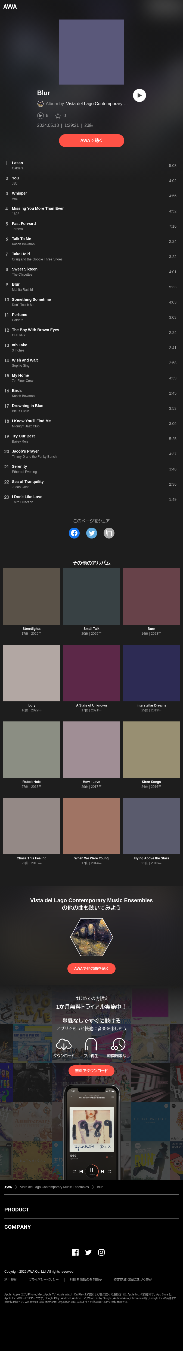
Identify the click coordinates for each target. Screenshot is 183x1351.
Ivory (32, 705)
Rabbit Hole (32, 782)
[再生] (139, 95)
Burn (151, 629)
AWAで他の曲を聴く (91, 968)
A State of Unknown (91, 705)
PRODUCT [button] (16, 1209)
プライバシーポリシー (44, 1280)
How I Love (91, 782)
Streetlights (32, 629)
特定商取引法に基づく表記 (133, 1280)
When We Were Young (92, 858)
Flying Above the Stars (151, 858)
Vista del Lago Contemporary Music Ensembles (112, 103)
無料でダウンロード (91, 1071)
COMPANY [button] (17, 1227)
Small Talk (91, 629)
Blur (100, 1187)
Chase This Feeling (31, 858)
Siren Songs (151, 782)
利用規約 (10, 1280)
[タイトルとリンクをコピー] (109, 533)
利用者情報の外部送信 (86, 1280)
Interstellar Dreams (151, 705)
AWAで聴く (91, 140)
